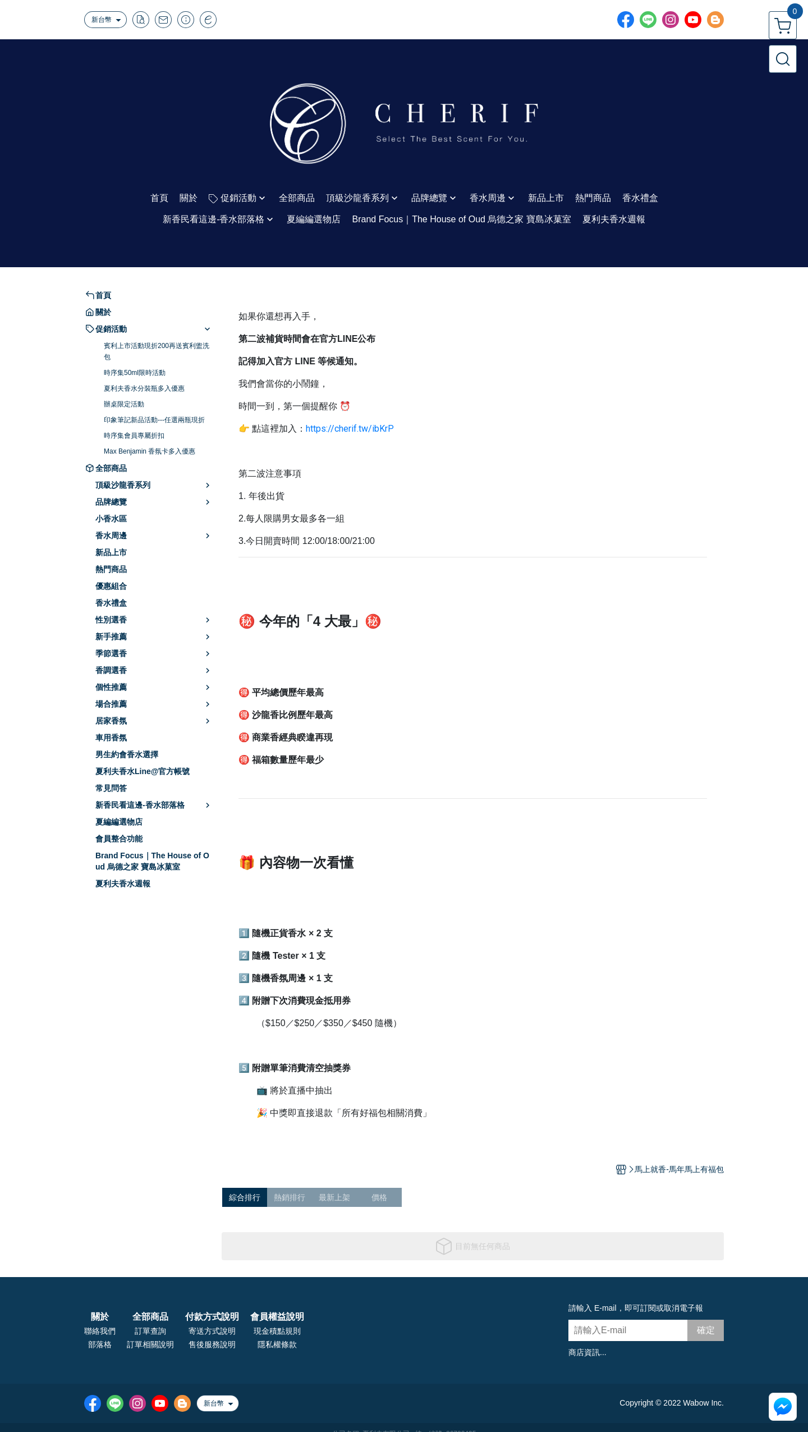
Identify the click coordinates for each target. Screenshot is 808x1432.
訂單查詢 (150, 1331)
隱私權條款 (277, 1344)
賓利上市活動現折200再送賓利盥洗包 (156, 351)
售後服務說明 (212, 1344)
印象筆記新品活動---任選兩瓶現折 (154, 420)
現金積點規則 (277, 1331)
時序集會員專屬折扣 (134, 436)
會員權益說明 (277, 1316)
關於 (100, 1316)
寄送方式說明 (212, 1331)
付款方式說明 (212, 1316)
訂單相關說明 (150, 1344)
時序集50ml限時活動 (135, 373)
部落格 (100, 1344)
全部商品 (150, 1316)
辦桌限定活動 (124, 404)
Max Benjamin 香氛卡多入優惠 (149, 451)
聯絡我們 (100, 1331)
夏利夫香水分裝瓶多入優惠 (144, 388)
